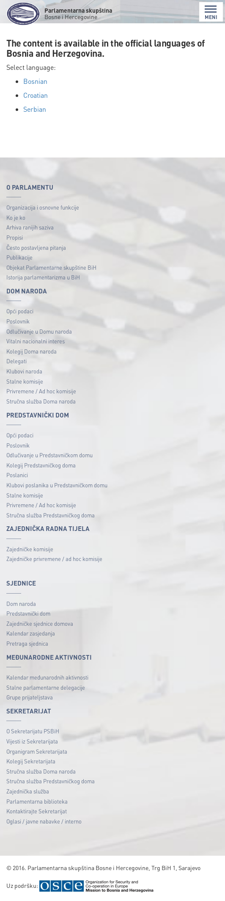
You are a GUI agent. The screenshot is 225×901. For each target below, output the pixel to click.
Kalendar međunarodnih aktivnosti (47, 677)
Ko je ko (15, 217)
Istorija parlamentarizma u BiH (43, 277)
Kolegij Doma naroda (31, 351)
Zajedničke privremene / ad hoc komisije (54, 558)
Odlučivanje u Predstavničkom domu (49, 455)
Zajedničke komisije (29, 549)
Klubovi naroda (24, 371)
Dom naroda (21, 603)
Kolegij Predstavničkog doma (41, 465)
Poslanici (17, 474)
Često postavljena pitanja (36, 247)
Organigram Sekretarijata (36, 751)
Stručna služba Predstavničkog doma (50, 515)
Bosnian (35, 81)
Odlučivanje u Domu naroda (39, 331)
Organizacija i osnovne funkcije (42, 207)
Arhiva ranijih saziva (30, 227)
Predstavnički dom (28, 613)
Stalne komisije (24, 381)
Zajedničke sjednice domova (39, 623)
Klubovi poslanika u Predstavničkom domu (56, 485)
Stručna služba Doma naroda (41, 401)
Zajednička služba (27, 791)
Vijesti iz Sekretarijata (32, 741)
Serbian (34, 109)
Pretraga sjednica (27, 643)
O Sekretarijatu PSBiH (32, 731)
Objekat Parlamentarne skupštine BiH (51, 267)
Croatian (35, 95)
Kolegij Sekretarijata (30, 761)
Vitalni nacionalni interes (35, 341)
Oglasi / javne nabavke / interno (44, 821)
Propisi (14, 237)
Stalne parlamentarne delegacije (45, 687)
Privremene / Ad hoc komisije (41, 391)
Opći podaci (19, 311)
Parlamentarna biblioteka (37, 801)
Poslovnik (18, 321)
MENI (211, 12)
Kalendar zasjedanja (30, 633)
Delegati (16, 361)
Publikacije (19, 257)
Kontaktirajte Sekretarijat (36, 811)
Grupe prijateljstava (29, 697)
